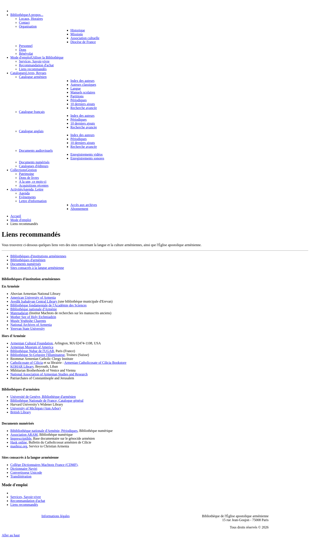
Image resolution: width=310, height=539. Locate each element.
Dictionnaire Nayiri (23, 468)
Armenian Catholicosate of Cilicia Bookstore (95, 362)
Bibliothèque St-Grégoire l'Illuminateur (37, 355)
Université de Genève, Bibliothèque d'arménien (43, 396)
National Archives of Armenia (31, 325)
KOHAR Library (22, 366)
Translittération (20, 476)
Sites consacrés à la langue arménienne (37, 268)
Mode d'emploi (20, 220)
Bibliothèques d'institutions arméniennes (38, 256)
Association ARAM (24, 434)
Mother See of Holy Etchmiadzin (33, 317)
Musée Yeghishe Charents (28, 321)
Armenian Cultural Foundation (31, 343)
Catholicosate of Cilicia (26, 362)
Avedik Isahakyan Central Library (34, 301)
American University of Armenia (33, 297)
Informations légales (56, 516)
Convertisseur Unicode (26, 472)
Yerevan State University (27, 328)
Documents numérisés (25, 264)
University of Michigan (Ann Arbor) (35, 408)
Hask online (18, 442)
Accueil (15, 216)
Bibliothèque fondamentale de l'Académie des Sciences (48, 305)
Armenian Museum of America (31, 347)
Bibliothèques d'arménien (27, 260)
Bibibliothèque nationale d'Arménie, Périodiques (44, 431)
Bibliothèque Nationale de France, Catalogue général (46, 400)
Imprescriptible (20, 438)
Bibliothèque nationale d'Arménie (33, 309)
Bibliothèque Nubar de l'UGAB (32, 351)
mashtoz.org (18, 446)
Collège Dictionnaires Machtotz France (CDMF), (44, 465)
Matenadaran (19, 313)
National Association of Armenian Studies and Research (49, 374)
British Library (20, 412)
